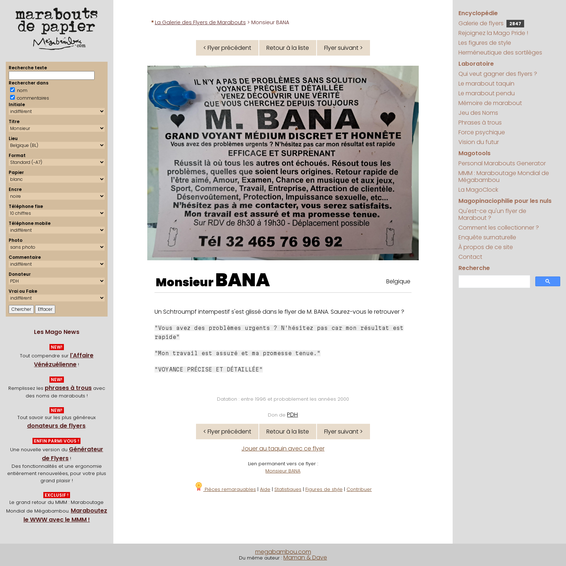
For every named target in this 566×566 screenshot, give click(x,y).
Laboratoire (476, 64)
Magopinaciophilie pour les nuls (505, 201)
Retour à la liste (287, 48)
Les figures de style (484, 43)
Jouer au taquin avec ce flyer (283, 448)
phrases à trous (68, 388)
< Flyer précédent (227, 48)
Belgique (398, 281)
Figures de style (324, 489)
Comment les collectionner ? (498, 227)
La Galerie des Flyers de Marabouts (200, 22)
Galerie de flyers (491, 23)
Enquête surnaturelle (487, 237)
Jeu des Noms (478, 113)
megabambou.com (283, 552)
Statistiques (287, 489)
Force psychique (481, 132)
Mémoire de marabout (490, 103)
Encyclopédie (478, 13)
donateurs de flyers (56, 426)
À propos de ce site (485, 247)
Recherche (474, 268)
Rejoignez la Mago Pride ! (493, 33)
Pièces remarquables (225, 489)
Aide (265, 489)
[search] (493, 281)
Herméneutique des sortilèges (500, 52)
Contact (470, 257)
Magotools (474, 153)
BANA (242, 280)
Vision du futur (478, 142)
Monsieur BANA (282, 470)
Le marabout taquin (486, 83)
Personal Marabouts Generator (502, 163)
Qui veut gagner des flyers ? (497, 74)
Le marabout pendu (486, 93)
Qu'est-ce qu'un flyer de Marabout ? (492, 214)
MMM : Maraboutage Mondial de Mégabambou (503, 176)
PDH (292, 414)
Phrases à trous (480, 122)
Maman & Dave (305, 557)
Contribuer (359, 489)
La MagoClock (478, 190)
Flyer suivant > (343, 48)
